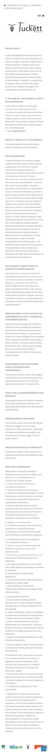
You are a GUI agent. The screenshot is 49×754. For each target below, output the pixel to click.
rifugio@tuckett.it (18, 131)
